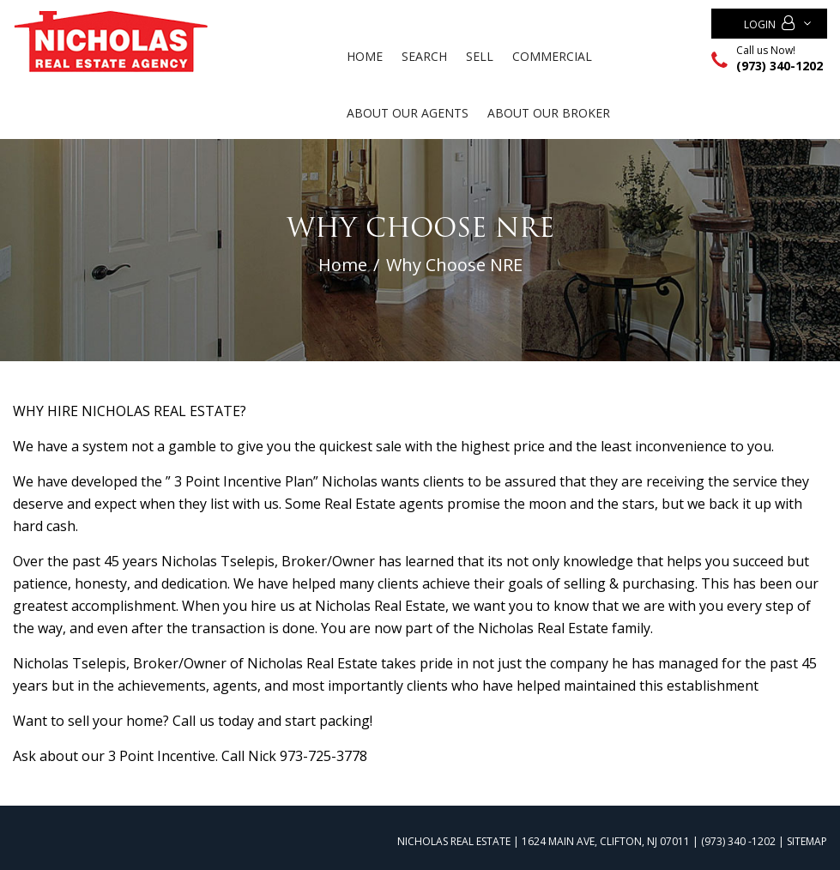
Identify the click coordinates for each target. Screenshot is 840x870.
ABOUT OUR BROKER (548, 113)
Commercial (552, 56)
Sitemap (807, 841)
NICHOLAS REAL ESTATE (454, 841)
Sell (479, 56)
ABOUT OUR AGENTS (407, 113)
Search (424, 56)
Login (769, 23)
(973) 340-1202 (779, 65)
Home (365, 56)
